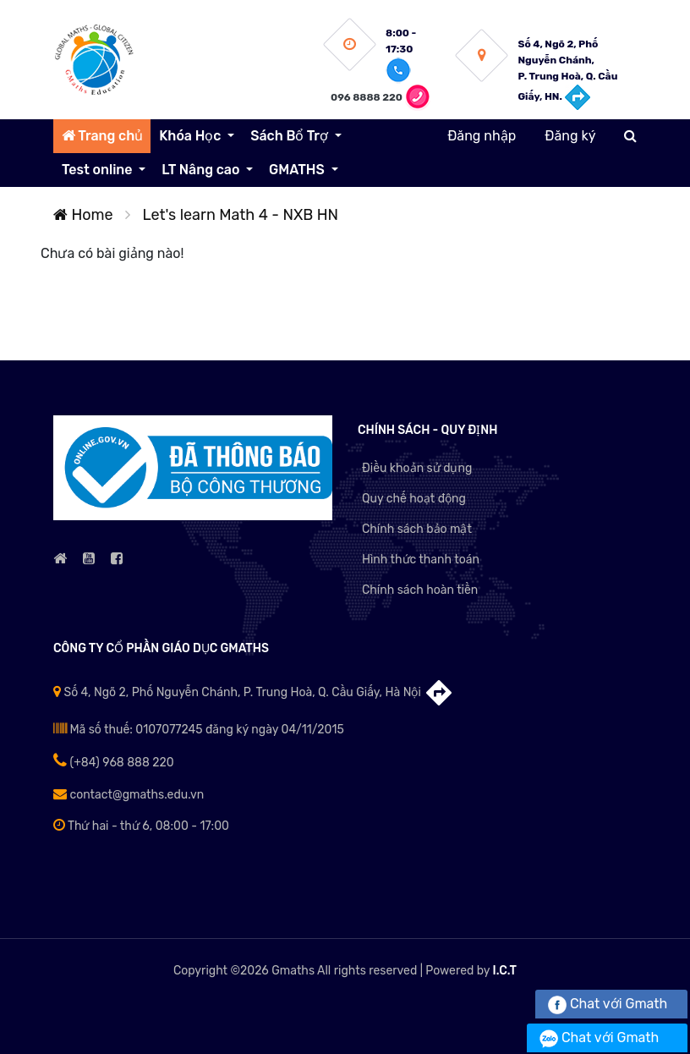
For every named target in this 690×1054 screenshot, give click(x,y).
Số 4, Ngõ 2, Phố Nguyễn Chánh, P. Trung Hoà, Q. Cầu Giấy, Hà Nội (253, 692)
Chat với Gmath (607, 1004)
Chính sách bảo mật (417, 529)
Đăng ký (570, 136)
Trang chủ (102, 136)
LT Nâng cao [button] (202, 170)
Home (83, 215)
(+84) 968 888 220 (113, 762)
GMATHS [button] (298, 170)
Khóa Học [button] (191, 136)
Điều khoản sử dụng (417, 468)
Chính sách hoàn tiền (420, 590)
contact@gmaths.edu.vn (128, 795)
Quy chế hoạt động (414, 498)
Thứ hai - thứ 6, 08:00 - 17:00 (141, 826)
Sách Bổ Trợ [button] (290, 136)
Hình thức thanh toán (420, 559)
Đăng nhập (481, 136)
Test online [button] (98, 170)
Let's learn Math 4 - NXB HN (241, 215)
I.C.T (505, 970)
